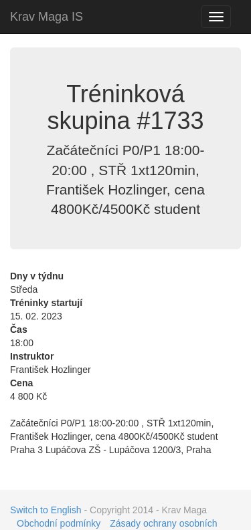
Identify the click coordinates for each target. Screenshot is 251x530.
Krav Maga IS (46, 16)
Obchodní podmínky (58, 523)
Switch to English (46, 510)
